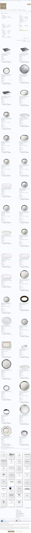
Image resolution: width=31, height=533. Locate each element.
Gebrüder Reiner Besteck (3, 482)
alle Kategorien (5, 16)
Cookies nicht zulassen (19, 531)
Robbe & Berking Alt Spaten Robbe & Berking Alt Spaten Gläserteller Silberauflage (6, 160)
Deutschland (4, 37)
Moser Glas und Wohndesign (11, 455)
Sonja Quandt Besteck (27, 468)
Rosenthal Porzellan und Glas (27, 496)
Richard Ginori (22, 19)
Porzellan (4, 18)
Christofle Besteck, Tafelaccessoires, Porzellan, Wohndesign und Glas (4, 462)
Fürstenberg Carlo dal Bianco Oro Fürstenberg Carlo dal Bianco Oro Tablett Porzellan (6, 230)
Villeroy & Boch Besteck (11, 502)
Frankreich (9, 37)
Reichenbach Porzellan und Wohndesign (19, 482)
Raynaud (21, 18)
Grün (9, 31)
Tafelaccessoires (10, 17)
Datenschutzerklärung (20, 516)
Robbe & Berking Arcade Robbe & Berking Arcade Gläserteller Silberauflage (6, 298)
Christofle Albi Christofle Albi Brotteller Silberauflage (6, 387)
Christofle (26, 16)
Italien (9, 36)
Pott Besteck (27, 475)
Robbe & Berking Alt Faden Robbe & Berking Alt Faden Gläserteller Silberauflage (6, 137)
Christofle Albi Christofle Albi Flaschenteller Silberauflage (24, 432)
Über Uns (22, 0)
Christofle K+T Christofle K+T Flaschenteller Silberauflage (6, 410)
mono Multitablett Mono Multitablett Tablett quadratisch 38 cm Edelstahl (24, 49)
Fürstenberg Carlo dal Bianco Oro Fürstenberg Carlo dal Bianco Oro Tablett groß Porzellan (24, 365)
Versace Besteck (3, 495)
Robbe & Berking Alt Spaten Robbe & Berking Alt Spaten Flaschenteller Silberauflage (24, 230)
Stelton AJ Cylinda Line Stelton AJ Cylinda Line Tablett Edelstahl (24, 70)
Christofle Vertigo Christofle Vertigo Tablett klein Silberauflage (24, 344)
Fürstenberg (21, 17)
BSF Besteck (19, 502)
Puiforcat (26, 17)
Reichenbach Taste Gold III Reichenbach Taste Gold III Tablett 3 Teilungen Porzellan (24, 254)
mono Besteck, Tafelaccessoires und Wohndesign (11, 489)
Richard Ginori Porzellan (3, 475)
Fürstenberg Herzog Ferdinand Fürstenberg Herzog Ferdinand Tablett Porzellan (6, 321)
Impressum (18, 517)
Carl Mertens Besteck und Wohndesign (19, 496)
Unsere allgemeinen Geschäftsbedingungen (20, 513)
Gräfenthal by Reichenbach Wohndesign (11, 496)
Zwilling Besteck (3, 502)
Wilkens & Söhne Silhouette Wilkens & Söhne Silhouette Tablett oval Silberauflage (24, 92)
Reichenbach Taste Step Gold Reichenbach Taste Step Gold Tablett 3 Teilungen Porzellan (6, 254)
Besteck (9, 16)
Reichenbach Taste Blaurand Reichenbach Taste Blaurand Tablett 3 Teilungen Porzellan (6, 184)
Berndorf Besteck (11, 482)
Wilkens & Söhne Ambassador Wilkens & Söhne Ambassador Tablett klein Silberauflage (24, 137)
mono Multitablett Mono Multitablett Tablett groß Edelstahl (6, 91)
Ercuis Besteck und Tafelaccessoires (11, 462)
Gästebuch (19, 1)
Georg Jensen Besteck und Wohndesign (3, 455)
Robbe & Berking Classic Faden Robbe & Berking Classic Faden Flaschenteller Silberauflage (24, 207)
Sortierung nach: (19, 40)
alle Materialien (5, 25)
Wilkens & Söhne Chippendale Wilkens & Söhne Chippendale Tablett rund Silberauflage (6, 365)
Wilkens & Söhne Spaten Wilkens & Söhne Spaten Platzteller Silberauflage (6, 432)
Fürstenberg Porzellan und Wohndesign (19, 469)
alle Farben (4, 30)
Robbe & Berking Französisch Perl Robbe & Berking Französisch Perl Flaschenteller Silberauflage (24, 184)
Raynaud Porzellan (19, 475)
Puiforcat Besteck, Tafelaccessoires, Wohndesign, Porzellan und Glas (19, 456)
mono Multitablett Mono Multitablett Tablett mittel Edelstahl (6, 49)
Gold (4, 31)
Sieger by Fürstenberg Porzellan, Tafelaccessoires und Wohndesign (4, 469)
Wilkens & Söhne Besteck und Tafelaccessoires (27, 462)
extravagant (26, 25)
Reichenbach (26, 18)
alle (3, 36)
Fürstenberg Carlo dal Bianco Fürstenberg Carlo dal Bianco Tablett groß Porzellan (24, 113)
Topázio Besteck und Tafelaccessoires (19, 462)
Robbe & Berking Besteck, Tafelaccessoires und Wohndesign (27, 456)
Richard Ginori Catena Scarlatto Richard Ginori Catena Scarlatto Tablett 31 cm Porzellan (6, 344)
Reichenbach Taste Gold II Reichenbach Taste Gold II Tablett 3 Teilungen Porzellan (6, 275)
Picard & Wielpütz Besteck (27, 488)
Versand (2, 58)
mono (20, 22)
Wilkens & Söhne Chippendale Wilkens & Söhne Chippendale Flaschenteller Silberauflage (6, 70)
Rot (9, 30)
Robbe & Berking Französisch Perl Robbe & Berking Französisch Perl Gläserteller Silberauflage (6, 113)
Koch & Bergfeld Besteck (11, 468)
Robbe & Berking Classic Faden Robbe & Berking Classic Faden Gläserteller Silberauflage (24, 160)
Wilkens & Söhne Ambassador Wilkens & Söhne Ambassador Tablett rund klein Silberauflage (24, 275)
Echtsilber (9, 25)
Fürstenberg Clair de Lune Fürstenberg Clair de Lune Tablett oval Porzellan (24, 298)
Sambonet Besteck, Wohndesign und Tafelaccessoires (19, 489)
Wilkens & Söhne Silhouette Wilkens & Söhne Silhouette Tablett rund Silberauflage (24, 410)
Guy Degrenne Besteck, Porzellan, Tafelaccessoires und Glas (27, 483)
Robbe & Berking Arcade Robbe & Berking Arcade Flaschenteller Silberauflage (24, 321)
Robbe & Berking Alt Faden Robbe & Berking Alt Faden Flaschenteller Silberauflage (6, 207)
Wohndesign (4, 17)
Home (1, 2)
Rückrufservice (26, 0)
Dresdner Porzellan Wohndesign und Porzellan (11, 475)
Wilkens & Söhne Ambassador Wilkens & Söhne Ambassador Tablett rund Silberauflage (24, 387)
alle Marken (21, 16)
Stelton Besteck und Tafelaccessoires (3, 489)
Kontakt (17, 509)
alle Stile (21, 25)
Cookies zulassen (11, 531)
